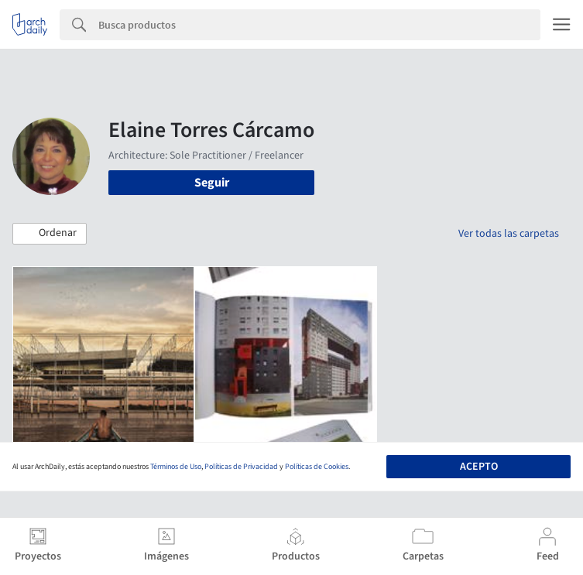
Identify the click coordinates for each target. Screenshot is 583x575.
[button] (49, 234)
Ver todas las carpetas (508, 233)
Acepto (479, 466)
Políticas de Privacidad (241, 466)
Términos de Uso (175, 466)
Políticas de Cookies (316, 466)
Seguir (211, 182)
